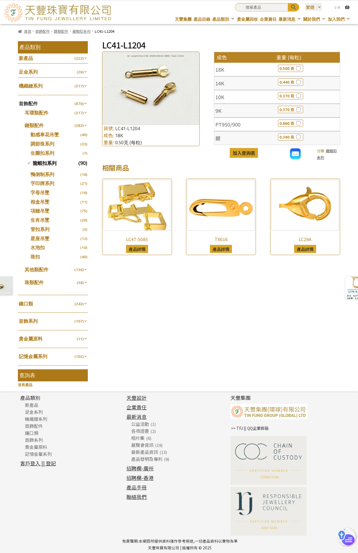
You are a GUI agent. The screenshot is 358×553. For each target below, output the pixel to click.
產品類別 (223, 19)
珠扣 (35, 256)
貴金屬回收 (247, 19)
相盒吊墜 (40, 202)
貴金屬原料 (31, 338)
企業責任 (268, 19)
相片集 (138, 438)
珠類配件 (34, 282)
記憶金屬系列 (33, 356)
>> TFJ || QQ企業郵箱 (249, 428)
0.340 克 (290, 137)
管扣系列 (40, 229)
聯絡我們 (136, 496)
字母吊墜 (40, 192)
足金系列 (28, 72)
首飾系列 (28, 321)
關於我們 (314, 19)
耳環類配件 (36, 112)
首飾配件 (42, 31)
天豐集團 (183, 19)
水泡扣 (37, 247)
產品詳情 (137, 249)
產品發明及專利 (146, 459)
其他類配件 (36, 269)
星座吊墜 (40, 238)
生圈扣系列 (42, 153)
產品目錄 (202, 19)
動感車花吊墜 (44, 134)
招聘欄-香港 (140, 477)
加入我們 (339, 19)
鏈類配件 (61, 31)
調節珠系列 (42, 144)
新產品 (26, 58)
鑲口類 (26, 303)
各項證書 (140, 431)
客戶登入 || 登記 (38, 463)
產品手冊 (136, 487)
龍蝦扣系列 (81, 31)
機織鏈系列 (31, 86)
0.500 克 (290, 68)
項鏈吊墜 (40, 210)
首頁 (27, 31)
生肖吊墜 (40, 220)
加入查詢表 (244, 153)
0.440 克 (290, 82)
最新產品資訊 (144, 452)
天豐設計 (136, 397)
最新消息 (290, 19)
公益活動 (140, 424)
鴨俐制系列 (42, 174)
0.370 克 (290, 96)
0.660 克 (290, 123)
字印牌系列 (42, 183)
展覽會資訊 (142, 445)
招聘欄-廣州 (140, 468)
